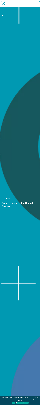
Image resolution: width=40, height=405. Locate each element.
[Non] (37, 400)
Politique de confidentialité (22, 402)
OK (13, 402)
